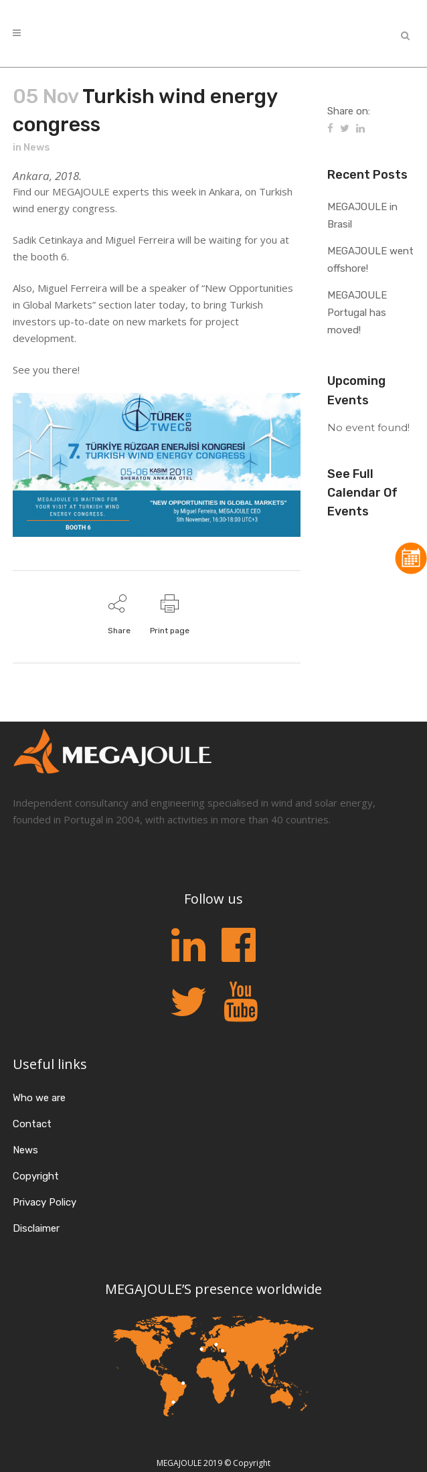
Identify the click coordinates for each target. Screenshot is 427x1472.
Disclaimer (36, 1228)
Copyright (36, 1176)
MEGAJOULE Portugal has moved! (357, 312)
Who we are (39, 1098)
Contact (32, 1124)
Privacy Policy (44, 1202)
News (36, 147)
